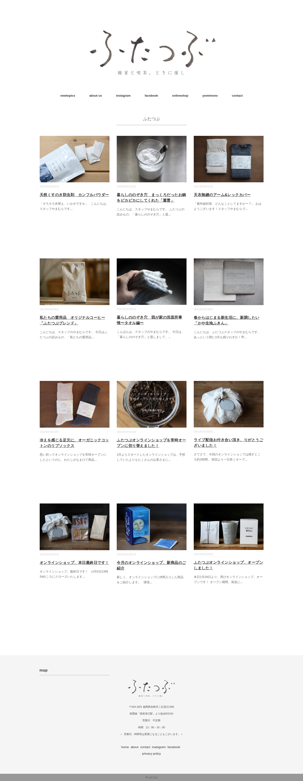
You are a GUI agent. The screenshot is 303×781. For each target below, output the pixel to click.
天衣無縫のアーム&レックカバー (222, 195)
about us (95, 95)
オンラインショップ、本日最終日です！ (74, 563)
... (71, 209)
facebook (151, 95)
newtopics (67, 95)
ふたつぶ (152, 777)
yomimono (210, 95)
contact (237, 95)
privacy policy (151, 753)
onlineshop (180, 95)
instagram (123, 95)
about (134, 747)
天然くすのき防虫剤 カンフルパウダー (74, 195)
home (125, 747)
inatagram (159, 747)
